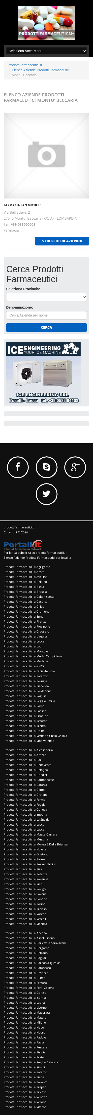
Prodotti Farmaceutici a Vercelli (25, 919)
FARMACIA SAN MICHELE (22, 205)
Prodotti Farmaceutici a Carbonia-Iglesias (32, 963)
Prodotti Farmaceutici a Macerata (27, 1012)
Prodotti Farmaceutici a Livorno (25, 1007)
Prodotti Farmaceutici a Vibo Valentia (29, 741)
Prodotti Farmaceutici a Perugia (25, 681)
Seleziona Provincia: (23, 289)
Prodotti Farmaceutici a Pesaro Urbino (30, 864)
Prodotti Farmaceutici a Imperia (25, 814)
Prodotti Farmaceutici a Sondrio (25, 899)
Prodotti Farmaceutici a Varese (25, 914)
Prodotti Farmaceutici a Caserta (25, 601)
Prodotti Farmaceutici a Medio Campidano (33, 656)
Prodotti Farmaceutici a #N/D (24, 666)
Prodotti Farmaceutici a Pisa (23, 869)
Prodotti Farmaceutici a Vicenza (25, 924)
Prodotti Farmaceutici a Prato (24, 1057)
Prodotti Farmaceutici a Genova (25, 809)
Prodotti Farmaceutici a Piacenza (26, 686)
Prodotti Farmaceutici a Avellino (25, 577)
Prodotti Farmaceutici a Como (24, 790)
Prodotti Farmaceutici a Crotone (26, 795)
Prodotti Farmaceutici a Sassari (25, 711)
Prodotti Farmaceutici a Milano (25, 1022)
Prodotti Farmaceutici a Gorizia (25, 993)
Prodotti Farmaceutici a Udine (24, 731)
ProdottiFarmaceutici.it (24, 65)
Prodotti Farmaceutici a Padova (25, 1037)
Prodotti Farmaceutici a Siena (24, 1077)
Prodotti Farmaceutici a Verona (25, 1102)
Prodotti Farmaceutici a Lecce (24, 641)
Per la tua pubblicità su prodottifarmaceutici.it (35, 553)
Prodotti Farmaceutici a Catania (25, 785)
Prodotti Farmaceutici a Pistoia (25, 1052)
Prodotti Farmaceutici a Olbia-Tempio (29, 671)
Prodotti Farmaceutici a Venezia (25, 1097)
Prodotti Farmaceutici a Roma (24, 706)
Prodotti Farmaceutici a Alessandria (28, 750)
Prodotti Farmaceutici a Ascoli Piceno (29, 938)
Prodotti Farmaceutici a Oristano (26, 854)
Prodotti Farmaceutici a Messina (26, 839)
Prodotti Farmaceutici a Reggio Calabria (31, 1062)
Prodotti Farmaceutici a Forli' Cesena (29, 988)
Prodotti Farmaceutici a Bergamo (26, 948)
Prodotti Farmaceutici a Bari (23, 760)
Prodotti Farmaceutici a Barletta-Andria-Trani (35, 943)
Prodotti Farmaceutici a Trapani (25, 1087)
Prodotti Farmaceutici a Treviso (25, 909)
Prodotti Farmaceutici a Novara (25, 849)
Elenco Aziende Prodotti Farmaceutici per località (37, 558)
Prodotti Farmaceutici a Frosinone (27, 626)
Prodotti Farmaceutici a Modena (26, 661)
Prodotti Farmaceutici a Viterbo (25, 1107)
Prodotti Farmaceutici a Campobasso (29, 780)
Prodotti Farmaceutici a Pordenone (28, 691)
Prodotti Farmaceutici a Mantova (26, 651)
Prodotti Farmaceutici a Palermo (26, 676)
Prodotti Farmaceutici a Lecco (24, 824)
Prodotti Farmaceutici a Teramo (25, 721)
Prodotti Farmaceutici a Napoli (24, 1027)
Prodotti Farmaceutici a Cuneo (24, 978)
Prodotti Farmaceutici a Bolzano (26, 953)
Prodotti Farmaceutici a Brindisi (25, 775)
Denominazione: (19, 307)
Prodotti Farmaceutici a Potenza (26, 874)
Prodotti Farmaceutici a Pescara (26, 1047)
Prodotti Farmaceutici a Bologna (26, 770)
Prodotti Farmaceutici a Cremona (26, 611)
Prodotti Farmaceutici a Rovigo (25, 889)
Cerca (46, 327)
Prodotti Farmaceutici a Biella (24, 587)
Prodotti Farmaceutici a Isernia (25, 998)
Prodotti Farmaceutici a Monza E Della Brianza (36, 844)
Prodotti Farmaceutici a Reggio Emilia (29, 701)
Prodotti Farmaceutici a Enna (23, 616)
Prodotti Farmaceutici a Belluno (25, 582)
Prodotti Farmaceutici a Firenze (25, 621)
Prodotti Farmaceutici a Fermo (24, 799)
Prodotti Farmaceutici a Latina (24, 1002)
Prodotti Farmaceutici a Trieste (25, 1092)
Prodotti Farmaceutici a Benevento (27, 765)
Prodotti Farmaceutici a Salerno (25, 1072)
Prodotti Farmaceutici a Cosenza (26, 973)
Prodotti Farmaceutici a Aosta (24, 572)
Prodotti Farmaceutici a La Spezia (27, 819)
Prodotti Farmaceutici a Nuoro (24, 1032)
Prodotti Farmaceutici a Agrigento (27, 567)
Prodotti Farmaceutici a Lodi (23, 646)
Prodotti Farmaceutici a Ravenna (26, 879)
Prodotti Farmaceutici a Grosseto (26, 631)
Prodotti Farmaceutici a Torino (24, 904)
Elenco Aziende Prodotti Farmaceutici (41, 70)
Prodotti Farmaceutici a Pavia (24, 1042)
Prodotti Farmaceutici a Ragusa (25, 696)
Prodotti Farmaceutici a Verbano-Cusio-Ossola (35, 736)
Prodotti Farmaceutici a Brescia (25, 592)
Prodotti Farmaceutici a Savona (25, 894)
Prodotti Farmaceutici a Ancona (25, 933)
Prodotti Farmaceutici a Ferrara (25, 983)
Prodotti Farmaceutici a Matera (25, 1017)
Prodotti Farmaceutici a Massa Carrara (30, 834)
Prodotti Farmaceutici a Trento (25, 726)
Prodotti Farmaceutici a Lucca (24, 829)
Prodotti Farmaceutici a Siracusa (26, 716)
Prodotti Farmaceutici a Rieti (23, 884)
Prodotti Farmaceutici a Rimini (24, 1067)
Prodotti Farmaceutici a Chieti (24, 606)
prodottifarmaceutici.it (19, 527)
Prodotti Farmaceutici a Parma (25, 859)
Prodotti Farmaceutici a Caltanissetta (29, 597)
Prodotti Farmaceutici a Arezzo (25, 755)
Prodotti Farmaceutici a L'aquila (25, 636)
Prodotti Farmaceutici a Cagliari (25, 958)
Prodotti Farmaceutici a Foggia (25, 804)
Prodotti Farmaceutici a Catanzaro (27, 968)
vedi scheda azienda (62, 241)
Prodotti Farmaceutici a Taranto (25, 1082)
